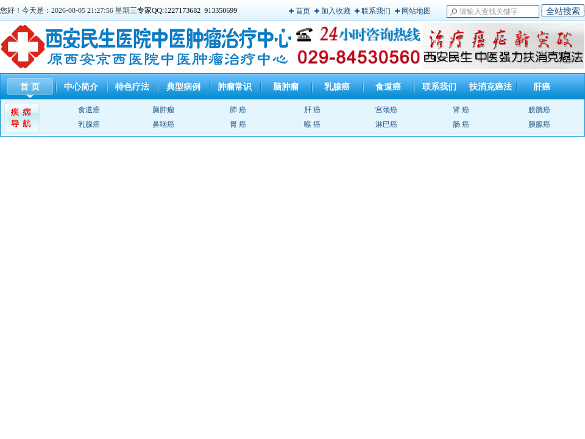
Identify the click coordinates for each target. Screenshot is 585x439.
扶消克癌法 (490, 86)
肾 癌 (461, 109)
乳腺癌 (337, 86)
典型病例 (183, 86)
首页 (303, 11)
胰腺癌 (539, 124)
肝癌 (541, 86)
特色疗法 (132, 86)
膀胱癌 (539, 109)
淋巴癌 (386, 124)
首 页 (30, 86)
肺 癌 (238, 109)
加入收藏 (335, 11)
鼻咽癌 (163, 124)
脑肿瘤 (286, 86)
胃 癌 (238, 124)
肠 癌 (461, 124)
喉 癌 (312, 124)
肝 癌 (312, 109)
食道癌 (388, 86)
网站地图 (416, 11)
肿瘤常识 (235, 86)
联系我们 (376, 11)
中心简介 (81, 86)
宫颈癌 (386, 109)
